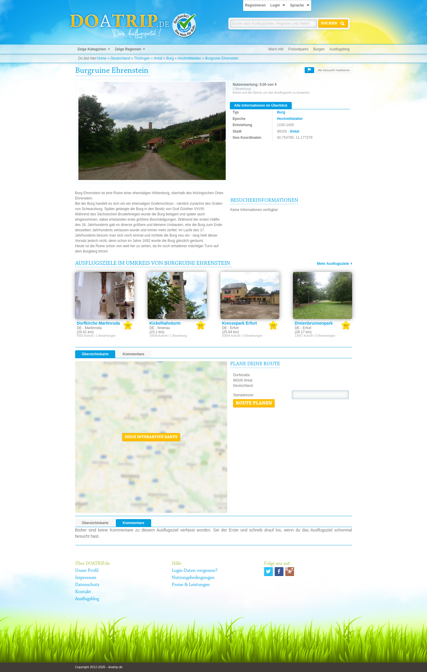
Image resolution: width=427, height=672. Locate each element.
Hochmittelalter (189, 58)
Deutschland (120, 58)
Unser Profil (86, 570)
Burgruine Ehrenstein (221, 58)
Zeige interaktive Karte (151, 437)
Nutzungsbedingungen (193, 577)
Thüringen (142, 58)
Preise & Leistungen (191, 584)
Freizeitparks (298, 49)
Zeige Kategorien (92, 49)
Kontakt (83, 592)
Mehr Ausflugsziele (333, 264)
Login (275, 5)
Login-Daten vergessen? (194, 570)
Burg (170, 58)
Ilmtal (158, 58)
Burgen (319, 49)
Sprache (297, 5)
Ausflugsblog (339, 49)
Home (102, 58)
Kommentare (133, 354)
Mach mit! (275, 49)
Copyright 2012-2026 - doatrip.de (99, 667)
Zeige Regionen (128, 49)
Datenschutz (87, 584)
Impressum (85, 577)
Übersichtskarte (95, 354)
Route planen (254, 403)
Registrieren (255, 5)
